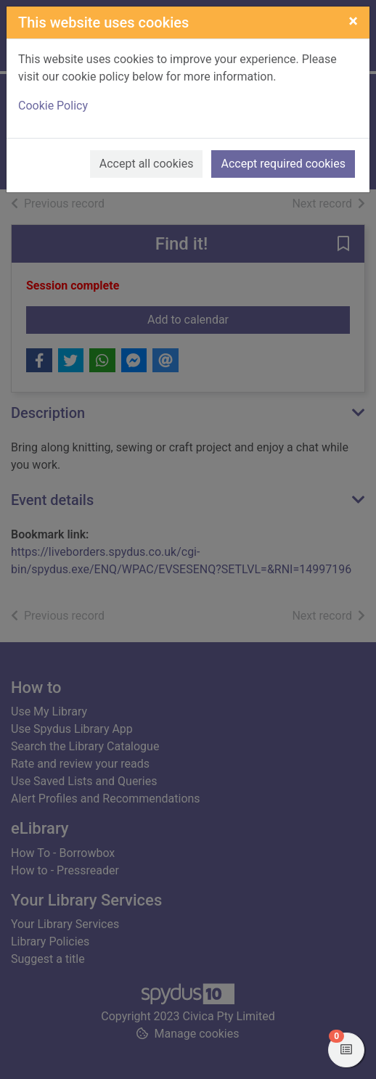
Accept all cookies (146, 164)
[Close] (353, 21)
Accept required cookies (283, 164)
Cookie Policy (53, 105)
